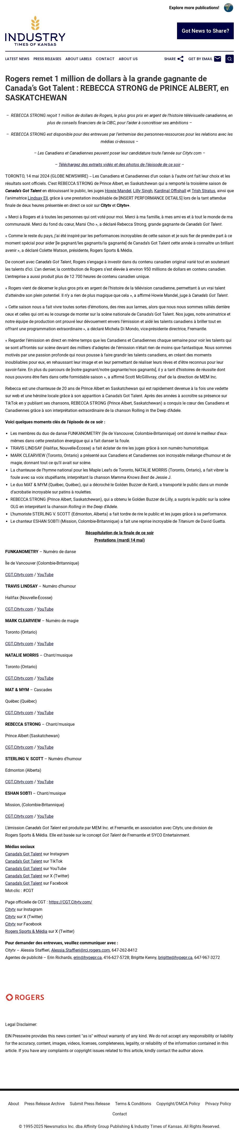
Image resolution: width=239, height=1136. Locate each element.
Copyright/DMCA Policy (178, 1103)
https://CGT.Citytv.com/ (70, 902)
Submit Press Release (90, 1103)
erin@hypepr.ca (87, 957)
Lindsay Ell (38, 198)
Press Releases (47, 59)
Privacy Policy (218, 1103)
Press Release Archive (44, 1103)
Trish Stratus (203, 190)
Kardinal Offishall (170, 190)
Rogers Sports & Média (26, 931)
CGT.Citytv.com (19, 574)
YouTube (45, 574)
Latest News (17, 59)
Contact (105, 59)
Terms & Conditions (133, 1103)
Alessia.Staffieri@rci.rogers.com (80, 950)
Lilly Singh (142, 190)
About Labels (78, 59)
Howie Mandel (118, 190)
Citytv (10, 909)
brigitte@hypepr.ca (175, 957)
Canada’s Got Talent (23, 853)
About (13, 1103)
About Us (128, 59)
